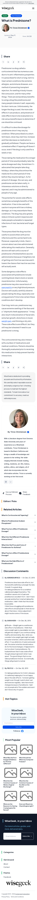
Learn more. (31, 3)
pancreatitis (7, 287)
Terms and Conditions (17, 897)
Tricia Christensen (20, 28)
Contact (7, 867)
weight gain (6, 321)
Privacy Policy (6, 897)
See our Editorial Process (10, 493)
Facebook (7, 877)
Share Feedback (24, 493)
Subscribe (18, 727)
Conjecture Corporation (22, 894)
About (6, 864)
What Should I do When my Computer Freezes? (26, 759)
